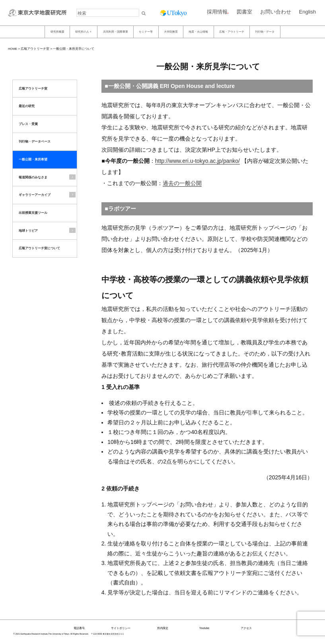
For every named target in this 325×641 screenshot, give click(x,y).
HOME (12, 49)
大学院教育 (171, 31)
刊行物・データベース (35, 141)
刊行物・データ (264, 31)
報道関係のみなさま (33, 177)
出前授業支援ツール (33, 213)
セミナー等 (146, 31)
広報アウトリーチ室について (39, 248)
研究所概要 (57, 31)
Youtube (204, 628)
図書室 (244, 12)
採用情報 (217, 12)
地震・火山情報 (198, 31)
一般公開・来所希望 (33, 159)
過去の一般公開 (182, 183)
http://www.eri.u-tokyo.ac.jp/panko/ (197, 161)
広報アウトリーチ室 (35, 49)
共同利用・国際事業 (115, 31)
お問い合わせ (275, 12)
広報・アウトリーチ (231, 31)
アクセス (246, 628)
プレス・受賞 (28, 124)
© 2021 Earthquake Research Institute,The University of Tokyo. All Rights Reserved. (51, 634)
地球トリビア (28, 231)
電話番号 (79, 628)
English (307, 12)
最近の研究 (27, 106)
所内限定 (162, 628)
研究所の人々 (83, 31)
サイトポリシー (120, 628)
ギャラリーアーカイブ (35, 195)
